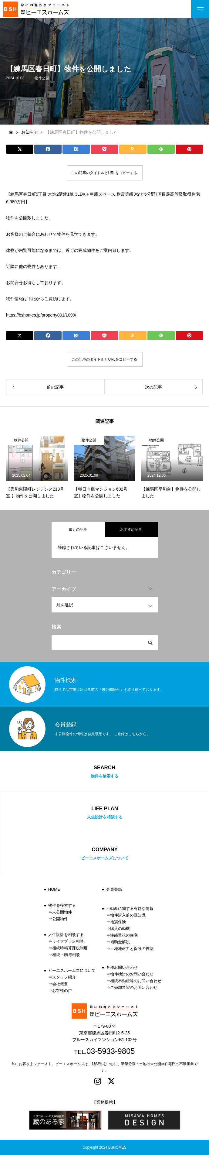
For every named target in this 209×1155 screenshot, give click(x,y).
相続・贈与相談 (66, 954)
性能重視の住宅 (124, 935)
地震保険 (118, 922)
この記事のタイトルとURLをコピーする (104, 173)
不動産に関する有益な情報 (129, 908)
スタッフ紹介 (64, 977)
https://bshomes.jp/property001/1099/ (41, 315)
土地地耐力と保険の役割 (131, 948)
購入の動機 (120, 928)
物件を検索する (62, 905)
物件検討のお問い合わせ (131, 974)
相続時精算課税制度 (70, 948)
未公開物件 (62, 912)
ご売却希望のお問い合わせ (133, 987)
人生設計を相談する (66, 934)
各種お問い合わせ (122, 967)
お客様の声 (62, 990)
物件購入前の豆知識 (128, 915)
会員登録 (114, 889)
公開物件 (60, 919)
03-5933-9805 (110, 1051)
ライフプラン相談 (68, 941)
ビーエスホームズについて (72, 970)
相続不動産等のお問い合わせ (135, 980)
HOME (54, 889)
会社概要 (60, 984)
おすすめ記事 (131, 529)
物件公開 (42, 81)
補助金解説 (120, 942)
